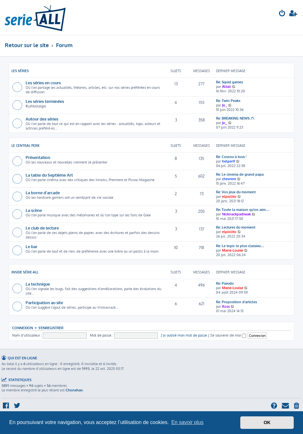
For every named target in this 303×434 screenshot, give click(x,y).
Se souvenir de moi (228, 335)
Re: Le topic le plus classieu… (240, 246)
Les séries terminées (45, 101)
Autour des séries (42, 118)
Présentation (38, 157)
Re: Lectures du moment (235, 227)
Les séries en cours (43, 82)
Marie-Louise (232, 250)
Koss (226, 306)
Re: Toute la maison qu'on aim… (242, 209)
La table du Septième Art (49, 175)
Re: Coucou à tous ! (231, 156)
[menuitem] (282, 14)
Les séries (20, 71)
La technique (38, 284)
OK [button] (267, 422)
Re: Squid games (229, 82)
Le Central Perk (26, 145)
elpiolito (229, 196)
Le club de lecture (42, 227)
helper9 (228, 161)
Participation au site (44, 302)
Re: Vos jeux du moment (236, 192)
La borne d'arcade (43, 192)
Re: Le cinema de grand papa (240, 174)
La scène (34, 210)
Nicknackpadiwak (236, 214)
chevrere (229, 179)
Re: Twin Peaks (228, 100)
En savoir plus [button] (187, 422)
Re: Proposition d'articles (236, 302)
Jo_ (224, 105)
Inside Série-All (25, 272)
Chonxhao (74, 390)
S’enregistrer (50, 328)
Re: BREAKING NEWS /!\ (235, 118)
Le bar (31, 246)
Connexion (22, 328)
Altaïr (226, 86)
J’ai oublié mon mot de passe (184, 335)
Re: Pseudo (225, 283)
